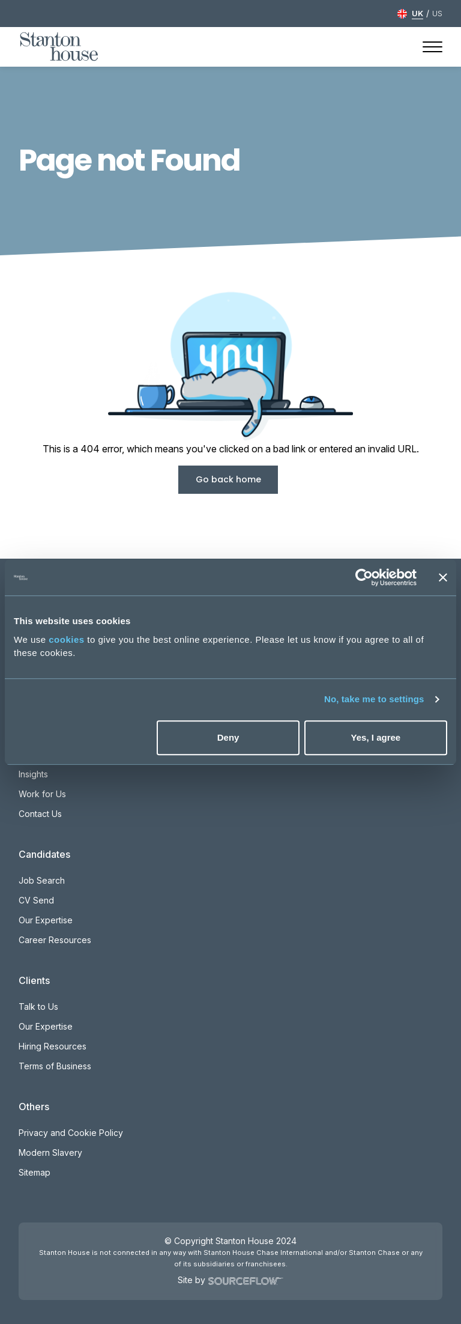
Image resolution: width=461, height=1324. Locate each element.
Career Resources (55, 940)
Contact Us (40, 814)
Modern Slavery (50, 1152)
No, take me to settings (374, 699)
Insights (33, 774)
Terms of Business (55, 1066)
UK (417, 13)
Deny (228, 737)
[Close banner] (443, 577)
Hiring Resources (52, 1046)
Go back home (228, 479)
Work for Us (42, 794)
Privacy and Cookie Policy (71, 1133)
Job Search (42, 880)
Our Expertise (46, 920)
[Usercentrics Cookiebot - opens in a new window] (364, 577)
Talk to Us (38, 1006)
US (437, 13)
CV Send (36, 900)
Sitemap (34, 1172)
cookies (66, 639)
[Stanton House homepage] (59, 47)
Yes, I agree (376, 737)
